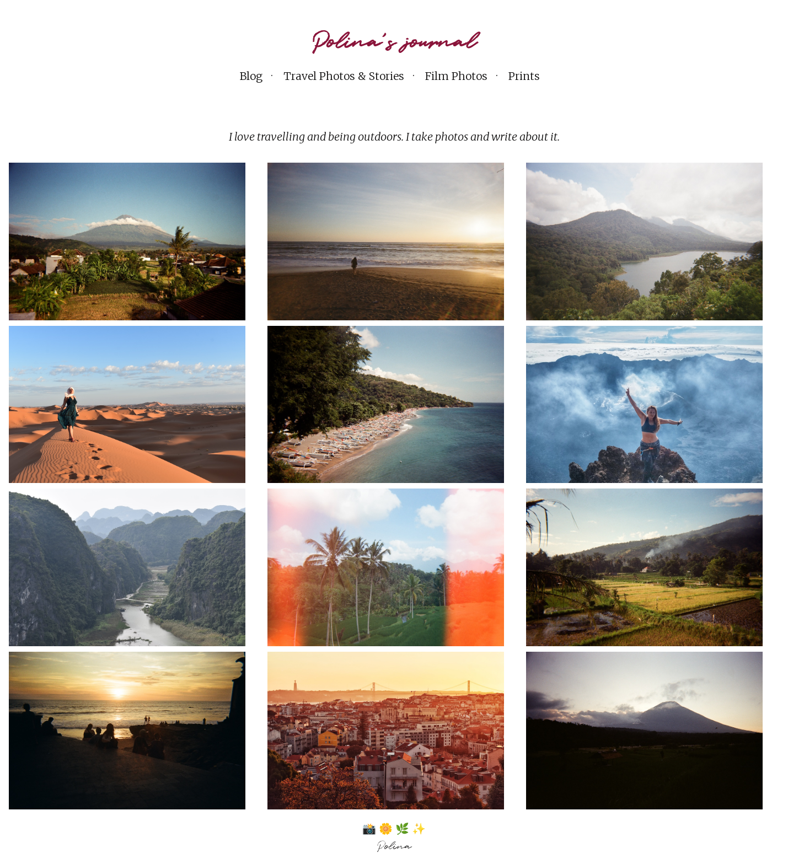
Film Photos (456, 76)
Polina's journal (394, 42)
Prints (524, 76)
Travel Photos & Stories (343, 76)
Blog (251, 76)
